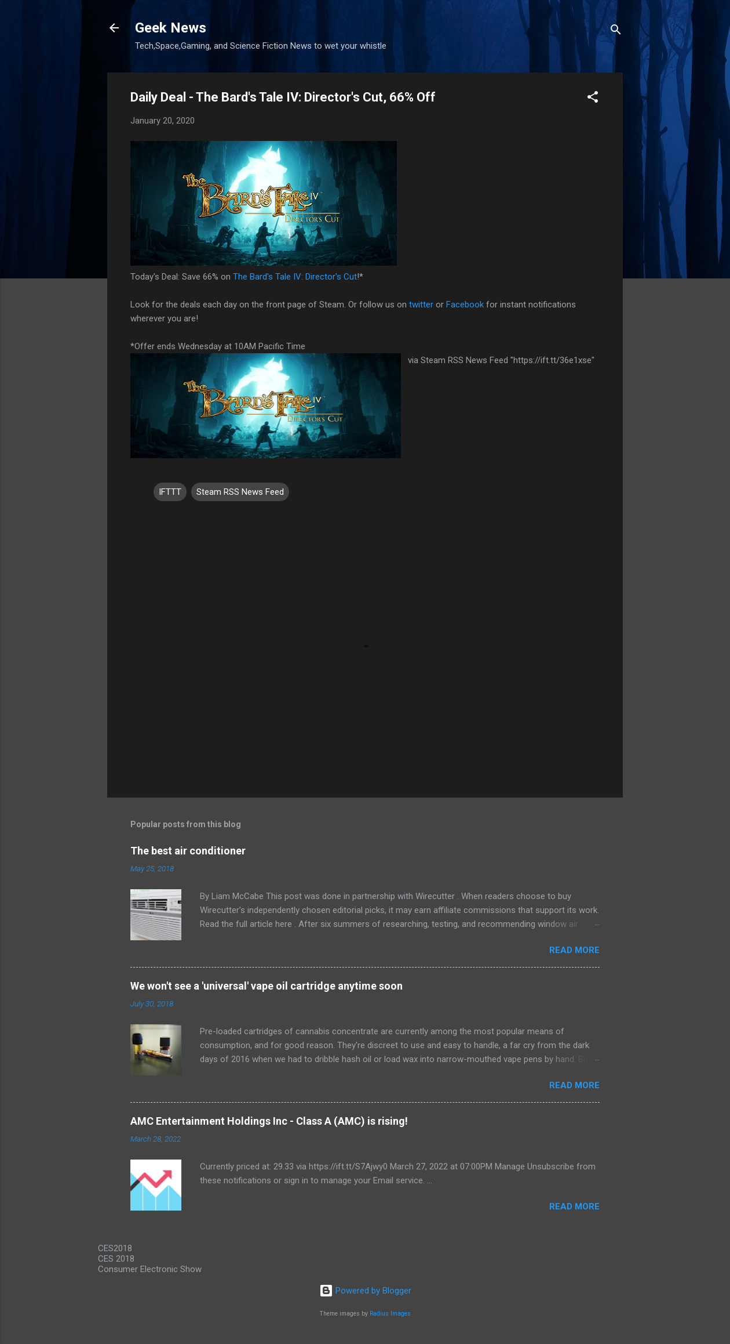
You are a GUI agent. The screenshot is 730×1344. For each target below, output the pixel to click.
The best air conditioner (188, 851)
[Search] (616, 31)
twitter (421, 304)
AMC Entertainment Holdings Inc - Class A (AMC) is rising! (269, 1121)
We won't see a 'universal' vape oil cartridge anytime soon (266, 986)
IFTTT (170, 492)
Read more (574, 950)
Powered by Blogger (365, 1290)
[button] (593, 99)
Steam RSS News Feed (240, 492)
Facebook (465, 304)
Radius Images (390, 1313)
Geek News (170, 28)
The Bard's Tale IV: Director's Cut (295, 276)
